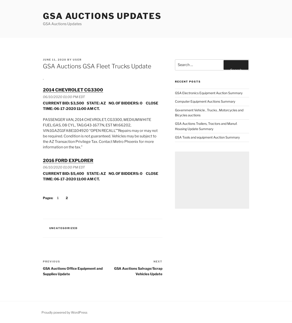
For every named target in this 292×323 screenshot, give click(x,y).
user (77, 59)
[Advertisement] (212, 180)
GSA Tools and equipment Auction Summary (207, 137)
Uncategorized (63, 228)
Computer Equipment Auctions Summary (205, 101)
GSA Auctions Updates (102, 16)
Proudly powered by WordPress (64, 312)
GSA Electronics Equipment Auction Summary (208, 93)
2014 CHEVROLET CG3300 (73, 90)
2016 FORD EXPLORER (68, 160)
